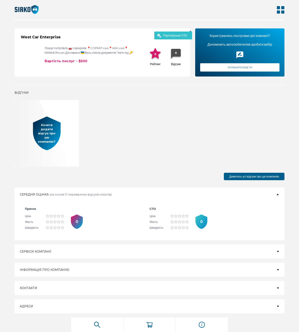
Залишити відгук (239, 67)
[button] (149, 194)
